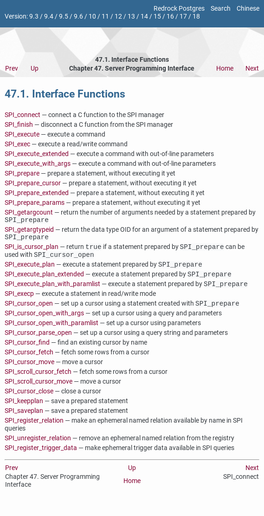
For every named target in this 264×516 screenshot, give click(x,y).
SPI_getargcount (29, 212)
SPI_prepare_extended (37, 193)
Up (35, 68)
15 (157, 16)
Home (224, 68)
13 (131, 16)
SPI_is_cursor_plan (31, 251)
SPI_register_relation (34, 429)
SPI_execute (22, 134)
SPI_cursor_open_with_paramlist (51, 331)
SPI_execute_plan (30, 270)
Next (252, 68)
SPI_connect (22, 115)
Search (221, 9)
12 (118, 16)
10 (92, 16)
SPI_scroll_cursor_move (38, 390)
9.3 (34, 16)
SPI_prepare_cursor (33, 183)
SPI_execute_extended (37, 154)
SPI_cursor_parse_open (38, 341)
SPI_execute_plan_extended (44, 281)
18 (196, 16)
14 (144, 16)
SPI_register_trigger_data (41, 456)
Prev (11, 68)
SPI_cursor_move (29, 370)
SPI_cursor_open (29, 312)
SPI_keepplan (24, 409)
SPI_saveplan (24, 419)
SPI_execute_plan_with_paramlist (52, 291)
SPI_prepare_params (34, 203)
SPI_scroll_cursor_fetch (38, 380)
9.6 (78, 16)
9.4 (48, 16)
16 (170, 16)
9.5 (63, 16)
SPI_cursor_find (27, 351)
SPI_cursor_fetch (29, 361)
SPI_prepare (22, 173)
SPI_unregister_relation (38, 447)
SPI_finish (19, 125)
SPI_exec (17, 144)
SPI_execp (19, 301)
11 (105, 16)
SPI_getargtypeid (29, 231)
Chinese (248, 9)
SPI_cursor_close (29, 400)
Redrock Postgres (179, 9)
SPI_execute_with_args (38, 164)
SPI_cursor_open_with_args (44, 322)
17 (183, 16)
